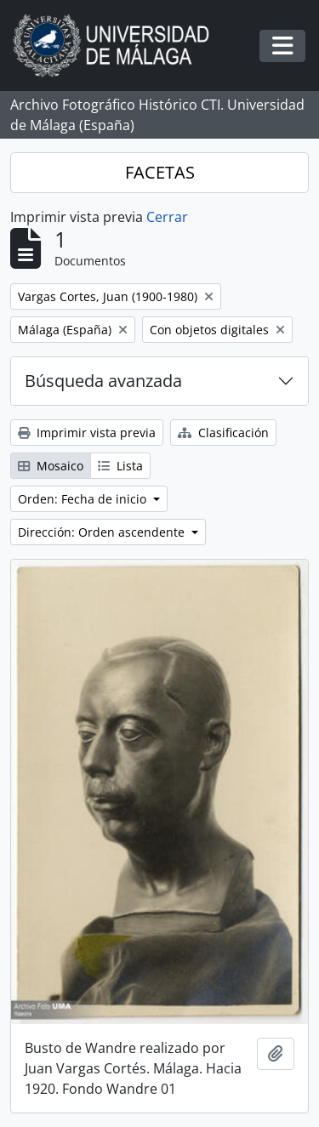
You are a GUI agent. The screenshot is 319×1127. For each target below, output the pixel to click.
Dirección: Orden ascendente (103, 532)
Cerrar (167, 217)
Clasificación (223, 432)
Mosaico (50, 466)
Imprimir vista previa (87, 432)
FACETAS (160, 172)
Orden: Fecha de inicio (84, 499)
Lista (120, 466)
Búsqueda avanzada (103, 380)
